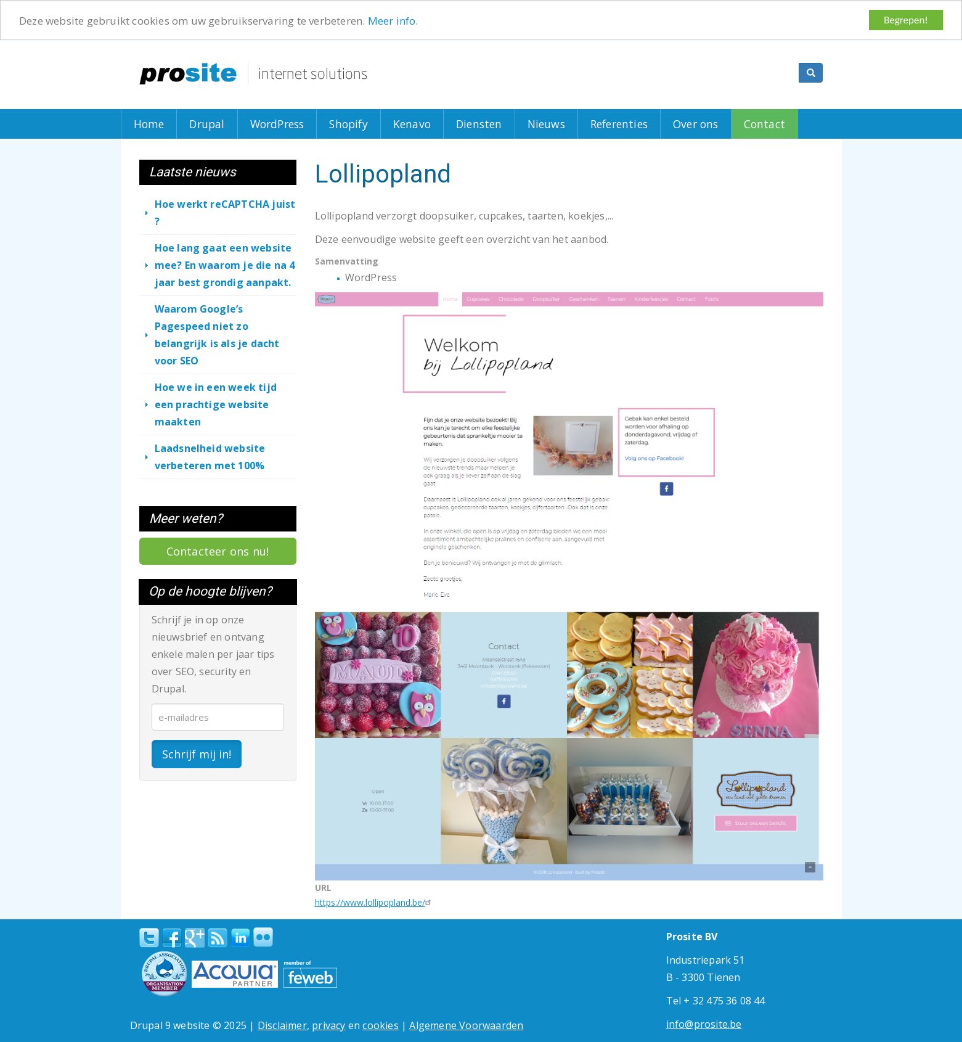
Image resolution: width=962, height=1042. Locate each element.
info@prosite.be (704, 1024)
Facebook (172, 938)
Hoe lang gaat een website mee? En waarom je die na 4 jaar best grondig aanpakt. (225, 265)
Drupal (206, 124)
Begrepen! (906, 20)
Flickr (263, 937)
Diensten (479, 124)
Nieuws (546, 124)
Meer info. (393, 20)
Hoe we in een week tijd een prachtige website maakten (216, 404)
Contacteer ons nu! (217, 551)
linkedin (240, 938)
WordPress (277, 124)
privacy (328, 1025)
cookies (380, 1025)
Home (149, 124)
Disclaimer (282, 1025)
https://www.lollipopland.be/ (374, 902)
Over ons (696, 124)
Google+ (195, 938)
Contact (764, 124)
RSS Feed (217, 938)
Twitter (149, 938)
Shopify (348, 124)
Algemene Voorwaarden (466, 1025)
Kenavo (412, 124)
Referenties (619, 124)
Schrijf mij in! (196, 753)
